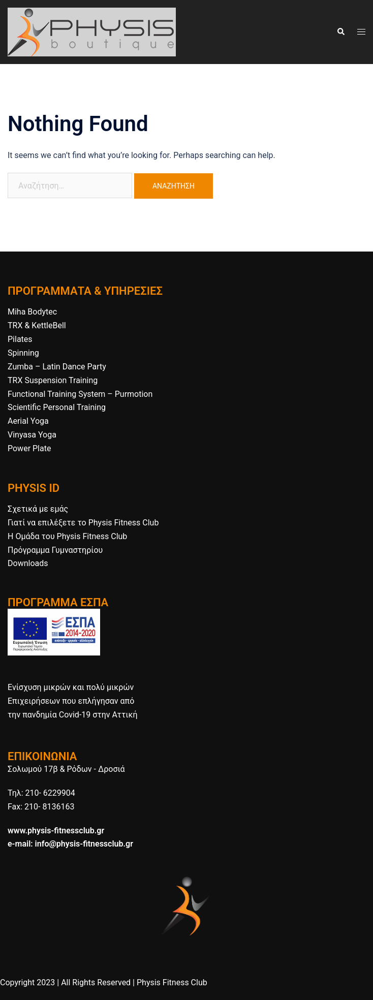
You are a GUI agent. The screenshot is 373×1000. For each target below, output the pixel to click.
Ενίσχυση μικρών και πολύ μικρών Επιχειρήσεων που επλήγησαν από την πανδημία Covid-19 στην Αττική (72, 701)
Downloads (28, 563)
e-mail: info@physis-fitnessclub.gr (70, 844)
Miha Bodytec (32, 312)
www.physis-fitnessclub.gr (56, 830)
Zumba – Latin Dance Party (57, 366)
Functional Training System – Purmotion (80, 394)
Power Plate (29, 448)
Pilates (20, 339)
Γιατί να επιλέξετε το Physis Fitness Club (83, 522)
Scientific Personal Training (57, 407)
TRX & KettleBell (37, 325)
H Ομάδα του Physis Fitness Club (67, 536)
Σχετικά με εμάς (38, 509)
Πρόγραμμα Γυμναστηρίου (55, 550)
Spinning (23, 353)
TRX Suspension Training (53, 380)
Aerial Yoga (28, 421)
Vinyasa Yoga (32, 435)
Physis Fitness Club (172, 982)
